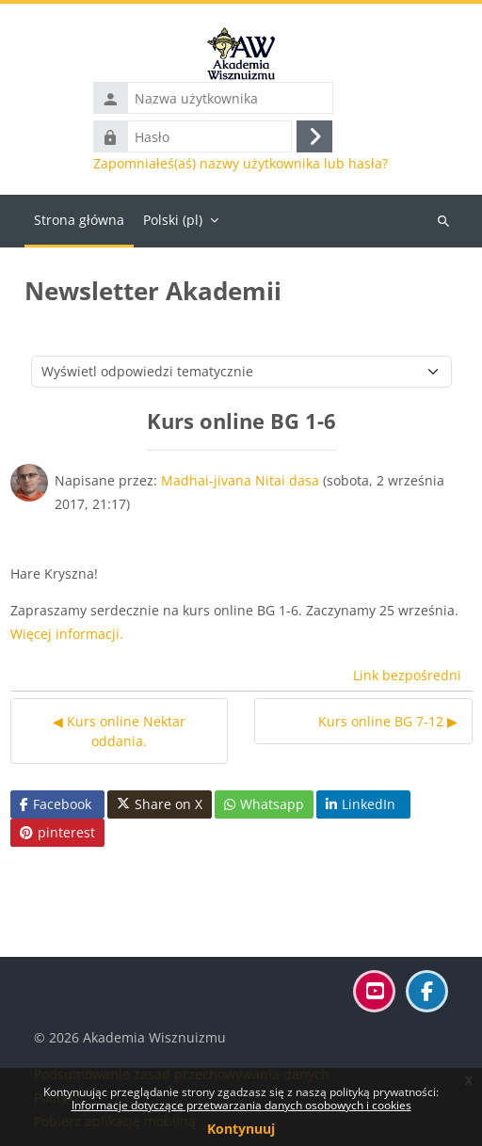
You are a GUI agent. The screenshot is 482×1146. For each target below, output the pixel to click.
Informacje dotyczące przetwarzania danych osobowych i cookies (241, 1105)
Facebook (55, 804)
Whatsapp (264, 804)
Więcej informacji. (66, 634)
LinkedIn (360, 804)
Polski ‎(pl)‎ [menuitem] (172, 220)
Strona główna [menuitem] (79, 220)
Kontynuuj (241, 1129)
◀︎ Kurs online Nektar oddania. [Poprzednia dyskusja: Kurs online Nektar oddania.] (119, 731)
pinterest (57, 832)
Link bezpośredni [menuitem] (407, 675)
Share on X (159, 804)
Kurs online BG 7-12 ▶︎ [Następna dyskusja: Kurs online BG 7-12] (388, 721)
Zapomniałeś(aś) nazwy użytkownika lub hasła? (240, 163)
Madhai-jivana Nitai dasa (240, 480)
